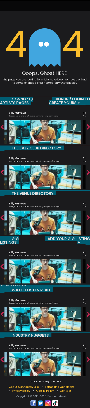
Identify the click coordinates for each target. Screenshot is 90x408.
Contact (65, 391)
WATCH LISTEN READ (31, 290)
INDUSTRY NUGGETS (30, 335)
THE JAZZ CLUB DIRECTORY (36, 148)
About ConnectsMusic (24, 387)
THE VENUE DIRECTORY (32, 193)
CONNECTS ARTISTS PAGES (16, 101)
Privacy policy (21, 391)
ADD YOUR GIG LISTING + (69, 240)
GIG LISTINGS (9, 240)
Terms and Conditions (59, 387)
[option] (45, 126)
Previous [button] (2, 126)
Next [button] (88, 126)
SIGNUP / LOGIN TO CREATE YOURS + (69, 101)
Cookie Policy (45, 391)
